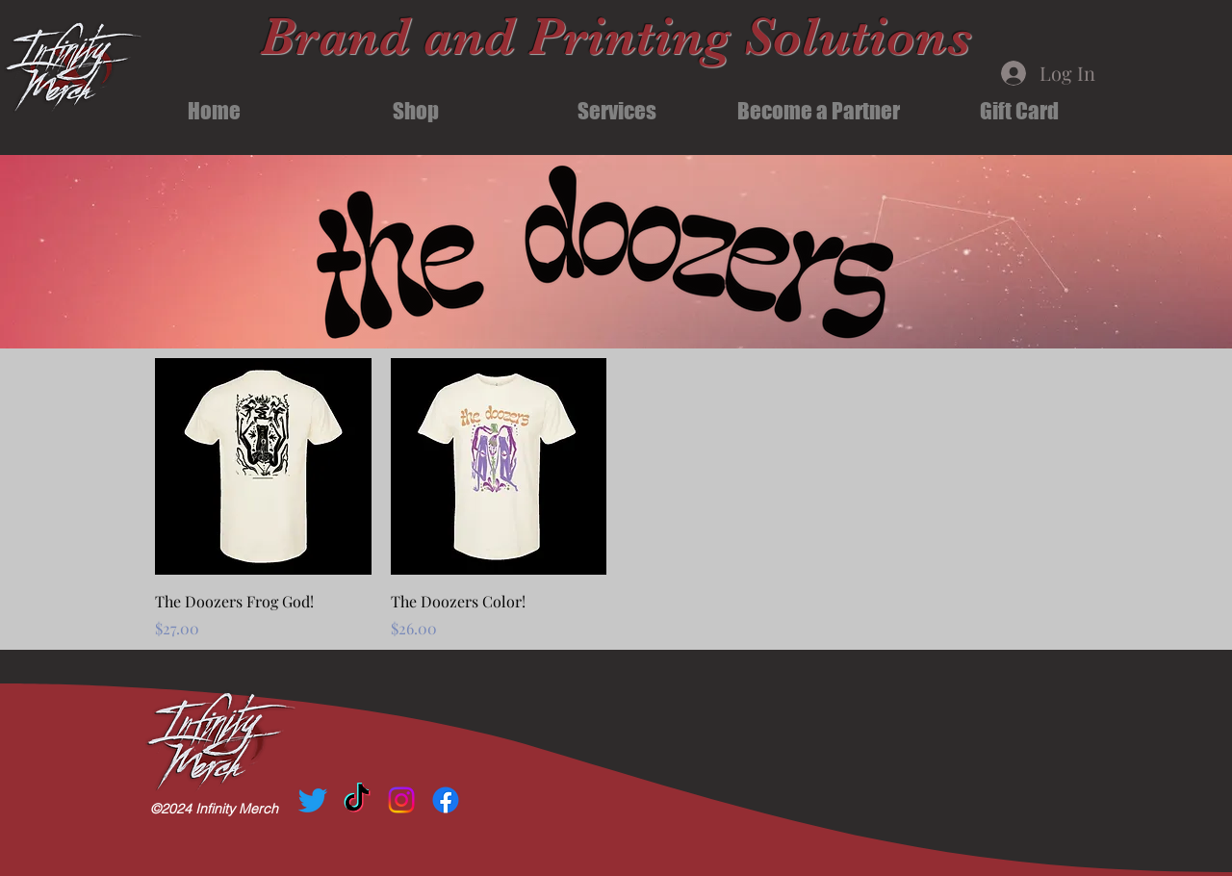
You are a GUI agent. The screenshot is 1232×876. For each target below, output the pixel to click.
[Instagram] (401, 800)
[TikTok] (357, 800)
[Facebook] (445, 800)
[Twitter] (312, 800)
